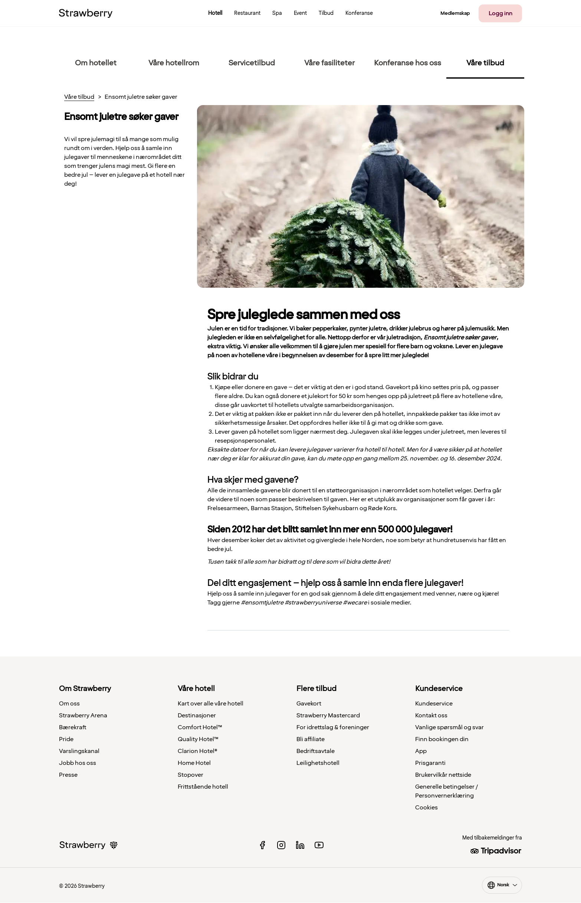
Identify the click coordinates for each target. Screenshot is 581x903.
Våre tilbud (79, 97)
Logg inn (500, 13)
